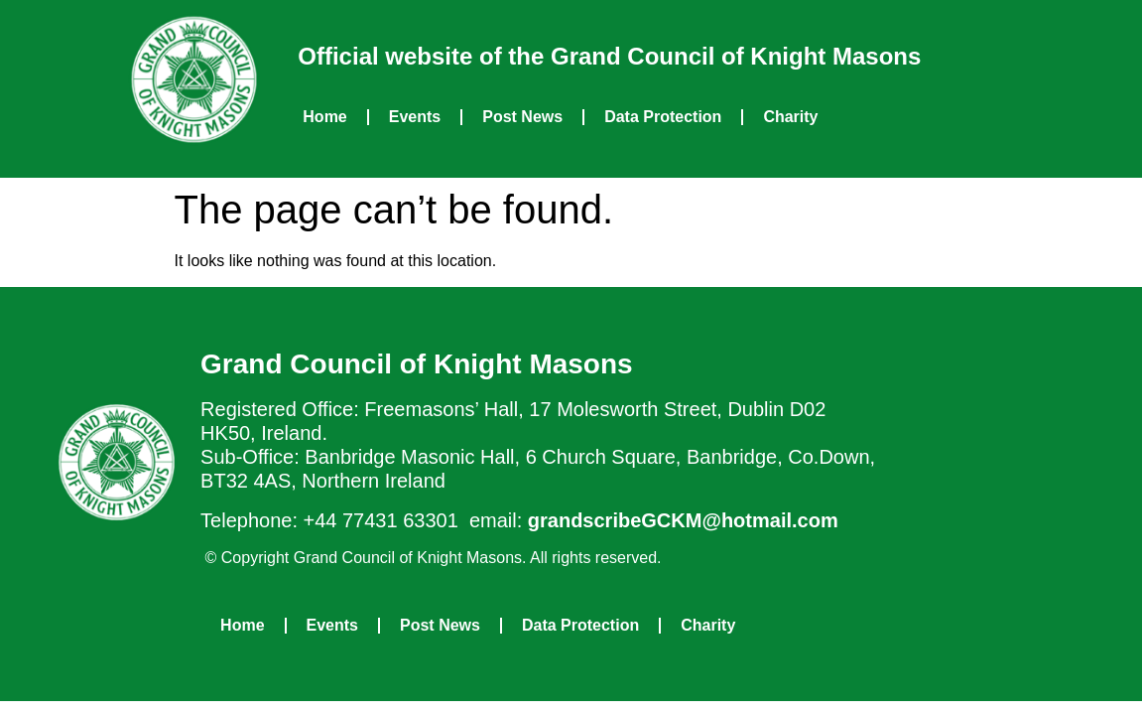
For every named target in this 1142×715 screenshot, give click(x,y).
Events (415, 116)
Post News (522, 116)
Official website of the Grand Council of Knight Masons (609, 56)
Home (324, 116)
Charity (790, 116)
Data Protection (662, 116)
